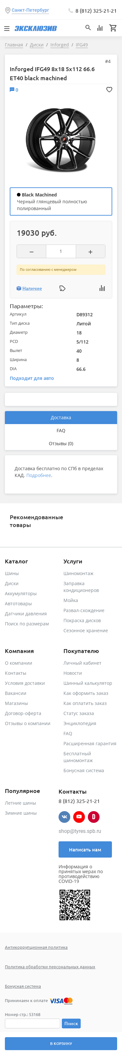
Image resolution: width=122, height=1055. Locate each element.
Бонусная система (83, 770)
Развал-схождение (83, 610)
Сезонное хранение (85, 630)
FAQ (61, 430)
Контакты (15, 673)
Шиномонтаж (78, 573)
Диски (12, 583)
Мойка (70, 600)
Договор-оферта (23, 713)
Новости (72, 673)
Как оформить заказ (85, 693)
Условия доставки (25, 683)
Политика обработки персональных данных (50, 966)
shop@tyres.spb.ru (80, 831)
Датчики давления (26, 613)
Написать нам (85, 849)
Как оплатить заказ (85, 703)
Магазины (16, 703)
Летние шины (20, 803)
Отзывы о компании (27, 723)
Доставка (61, 417)
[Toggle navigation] (6, 28)
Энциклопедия (79, 723)
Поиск (71, 1023)
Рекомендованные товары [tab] (36, 520)
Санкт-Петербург (30, 10)
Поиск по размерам (27, 624)
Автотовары (18, 603)
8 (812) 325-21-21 (96, 10)
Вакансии (15, 693)
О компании (18, 663)
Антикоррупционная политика (36, 947)
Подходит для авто (32, 378)
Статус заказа (78, 713)
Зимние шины (21, 813)
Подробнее (38, 475)
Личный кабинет (82, 663)
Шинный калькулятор (87, 683)
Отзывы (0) (61, 443)
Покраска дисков (82, 620)
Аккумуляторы (21, 593)
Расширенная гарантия (89, 743)
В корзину (61, 1043)
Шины (12, 573)
